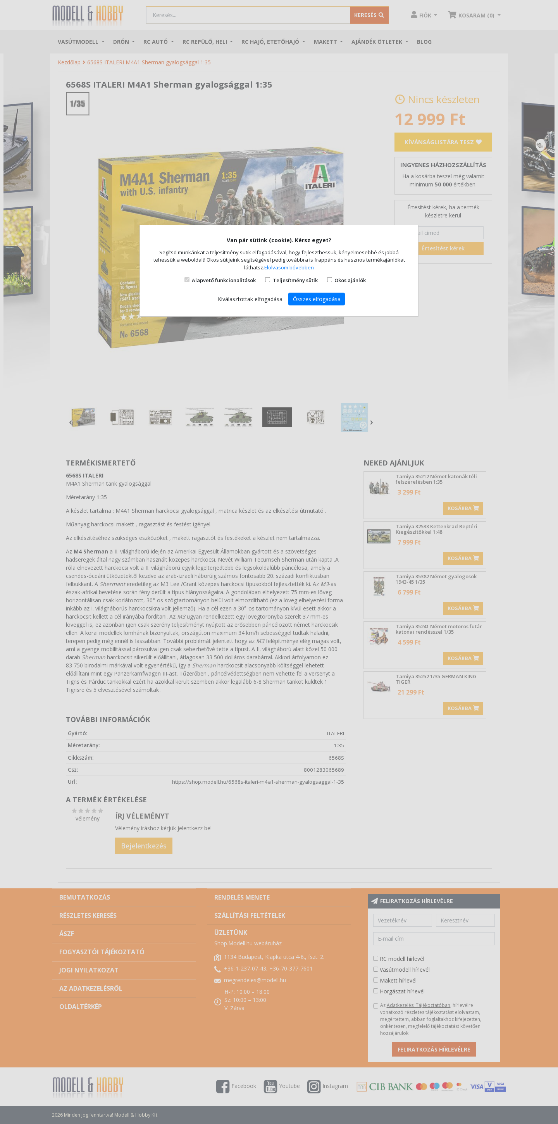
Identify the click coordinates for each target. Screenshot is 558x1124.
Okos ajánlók (350, 280)
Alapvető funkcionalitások (224, 280)
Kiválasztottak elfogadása (250, 299)
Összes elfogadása (317, 299)
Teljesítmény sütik (295, 280)
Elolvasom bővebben (289, 267)
